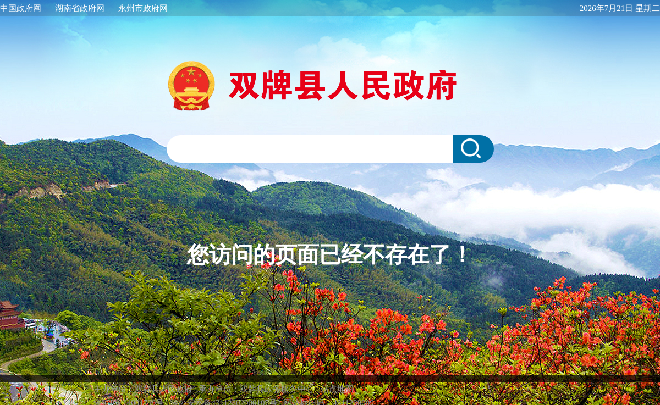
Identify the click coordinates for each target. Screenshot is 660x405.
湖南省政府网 (80, 8)
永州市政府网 (143, 8)
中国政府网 (20, 8)
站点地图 (337, 378)
